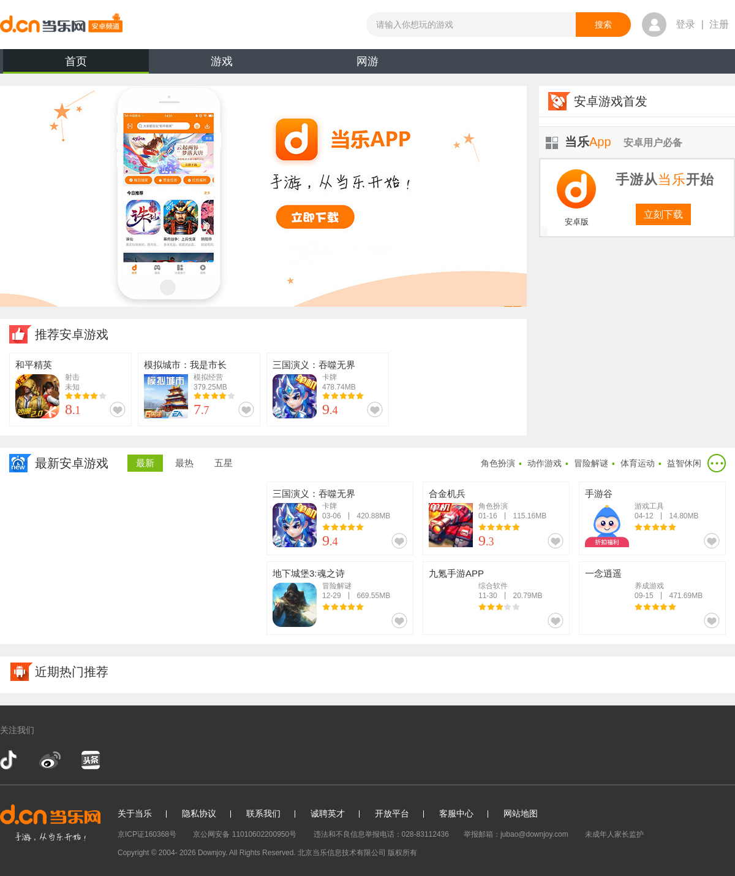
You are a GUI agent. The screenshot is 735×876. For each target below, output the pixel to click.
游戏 (222, 61)
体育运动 (637, 463)
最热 (184, 463)
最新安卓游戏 (71, 463)
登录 (685, 24)
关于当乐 (135, 813)
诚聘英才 (328, 813)
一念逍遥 (603, 573)
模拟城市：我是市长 (185, 364)
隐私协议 (199, 813)
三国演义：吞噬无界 (314, 364)
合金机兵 (447, 493)
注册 (719, 24)
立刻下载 (663, 214)
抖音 (10, 760)
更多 (716, 463)
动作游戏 (544, 463)
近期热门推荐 (71, 671)
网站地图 (520, 813)
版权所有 (402, 852)
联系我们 (263, 813)
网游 (367, 61)
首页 (76, 64)
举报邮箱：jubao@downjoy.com (516, 834)
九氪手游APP (456, 573)
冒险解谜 (591, 463)
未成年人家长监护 (614, 834)
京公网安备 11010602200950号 (244, 834)
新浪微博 (50, 760)
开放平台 (392, 813)
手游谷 (598, 493)
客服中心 (456, 813)
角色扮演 (498, 463)
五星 (223, 463)
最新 (145, 463)
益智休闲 (684, 463)
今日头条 (90, 760)
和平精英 (33, 364)
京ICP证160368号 (147, 834)
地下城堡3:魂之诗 (309, 573)
